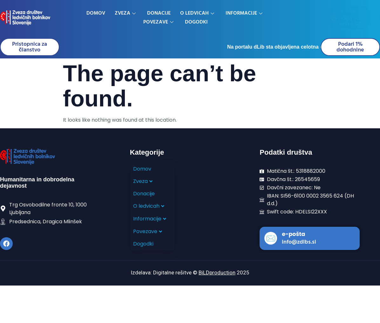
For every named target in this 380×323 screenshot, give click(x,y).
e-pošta (293, 234)
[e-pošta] (270, 238)
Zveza (125, 13)
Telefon (310, 11)
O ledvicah (197, 13)
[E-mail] (347, 18)
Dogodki (196, 22)
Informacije (244, 13)
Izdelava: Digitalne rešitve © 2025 (190, 273)
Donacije (159, 13)
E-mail (361, 14)
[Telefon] (295, 18)
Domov (95, 13)
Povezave (158, 22)
